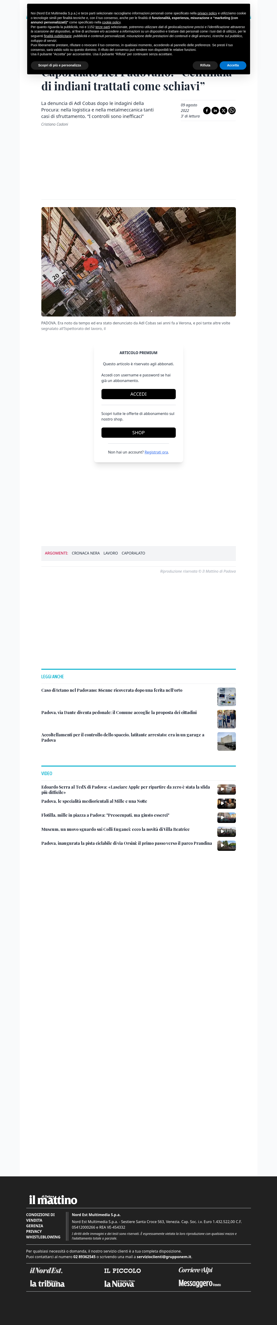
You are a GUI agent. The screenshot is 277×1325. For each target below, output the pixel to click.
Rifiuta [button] (205, 65)
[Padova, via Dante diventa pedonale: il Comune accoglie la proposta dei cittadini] (119, 767)
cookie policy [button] (111, 22)
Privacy (34, 1286)
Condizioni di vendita (40, 1272)
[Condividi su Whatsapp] (232, 110)
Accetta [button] (233, 65)
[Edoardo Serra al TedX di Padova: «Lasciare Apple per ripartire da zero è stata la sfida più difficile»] (127, 844)
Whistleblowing (43, 1291)
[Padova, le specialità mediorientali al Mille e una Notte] (94, 856)
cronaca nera (86, 553)
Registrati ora (156, 452)
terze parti (102, 27)
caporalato (133, 553)
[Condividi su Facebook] (207, 110)
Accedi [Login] (138, 394)
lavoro (111, 553)
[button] (138, 681)
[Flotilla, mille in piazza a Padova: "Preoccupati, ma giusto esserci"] (105, 870)
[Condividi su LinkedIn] (215, 110)
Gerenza (34, 1280)
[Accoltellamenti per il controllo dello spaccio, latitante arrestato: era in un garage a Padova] (127, 792)
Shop (138, 432)
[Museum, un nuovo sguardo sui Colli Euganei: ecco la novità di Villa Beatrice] (115, 884)
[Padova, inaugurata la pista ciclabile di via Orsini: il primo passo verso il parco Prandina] (126, 898)
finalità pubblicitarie (58, 36)
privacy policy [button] (207, 13)
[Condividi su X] (223, 110)
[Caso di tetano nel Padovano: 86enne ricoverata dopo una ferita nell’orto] (111, 745)
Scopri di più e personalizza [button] (59, 65)
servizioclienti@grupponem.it (164, 1311)
